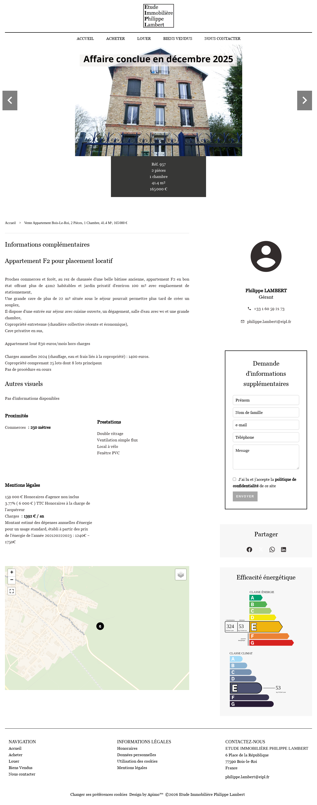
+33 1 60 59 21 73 (269, 308)
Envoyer (245, 496)
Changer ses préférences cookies (98, 794)
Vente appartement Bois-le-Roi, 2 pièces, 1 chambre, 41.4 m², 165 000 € (75, 223)
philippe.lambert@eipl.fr (269, 321)
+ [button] (11, 572)
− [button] (11, 580)
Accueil (10, 223)
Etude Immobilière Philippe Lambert (266, 748)
